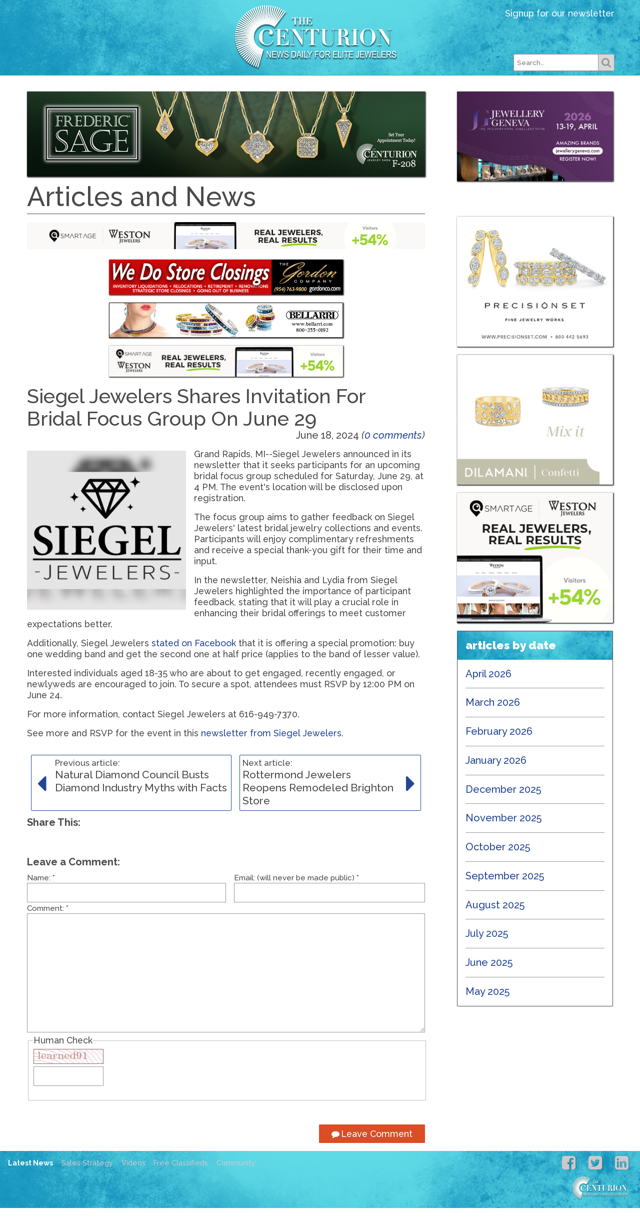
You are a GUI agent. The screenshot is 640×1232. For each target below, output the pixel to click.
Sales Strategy (87, 1187)
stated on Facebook (194, 667)
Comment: (47, 932)
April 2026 (489, 698)
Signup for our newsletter (559, 13)
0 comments (393, 459)
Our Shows (311, 92)
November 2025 (504, 842)
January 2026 (496, 784)
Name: (41, 901)
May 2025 (488, 1015)
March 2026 (493, 726)
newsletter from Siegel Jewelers (271, 757)
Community (236, 1187)
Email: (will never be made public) (296, 901)
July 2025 (487, 957)
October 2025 (498, 871)
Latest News (147, 92)
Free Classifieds (485, 92)
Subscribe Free (391, 92)
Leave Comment (372, 1157)
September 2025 (505, 900)
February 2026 (499, 755)
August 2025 (495, 929)
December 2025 (504, 813)
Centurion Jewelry (320, 37)
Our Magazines (232, 92)
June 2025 (489, 986)
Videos (134, 1187)
